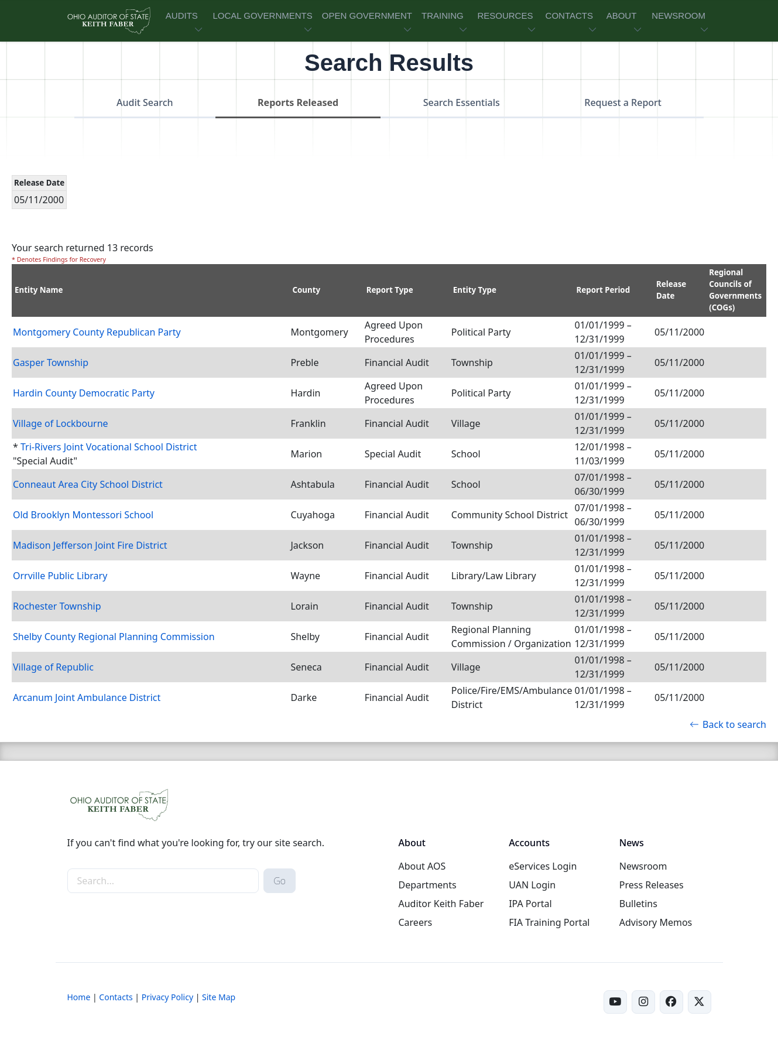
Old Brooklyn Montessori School (83, 514)
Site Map (218, 997)
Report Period (603, 290)
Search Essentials (461, 102)
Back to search (728, 724)
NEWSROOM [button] (678, 15)
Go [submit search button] (279, 880)
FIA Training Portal (549, 922)
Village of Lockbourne (60, 423)
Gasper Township (50, 362)
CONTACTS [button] (569, 15)
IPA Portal (530, 903)
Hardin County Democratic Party (84, 393)
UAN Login (532, 884)
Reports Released (298, 102)
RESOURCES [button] (505, 15)
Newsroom (643, 866)
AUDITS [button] (182, 15)
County (306, 290)
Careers (415, 922)
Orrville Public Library (60, 575)
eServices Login (543, 866)
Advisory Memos (655, 922)
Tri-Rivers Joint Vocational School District (108, 446)
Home (79, 997)
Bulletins (638, 903)
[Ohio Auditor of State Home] (108, 20)
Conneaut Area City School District (88, 484)
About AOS (421, 866)
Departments (427, 884)
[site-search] (163, 880)
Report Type (389, 290)
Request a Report (623, 102)
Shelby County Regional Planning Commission (114, 636)
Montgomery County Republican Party (97, 332)
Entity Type (474, 290)
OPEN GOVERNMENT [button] (367, 15)
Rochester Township (57, 606)
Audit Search (144, 102)
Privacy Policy (167, 997)
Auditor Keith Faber (441, 903)
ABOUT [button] (621, 15)
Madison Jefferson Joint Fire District (90, 545)
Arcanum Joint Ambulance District (86, 697)
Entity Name (39, 290)
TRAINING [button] (442, 15)
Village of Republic (53, 667)
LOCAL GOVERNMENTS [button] (262, 15)
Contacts (115, 997)
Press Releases (651, 884)
